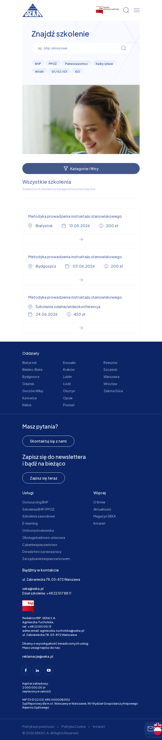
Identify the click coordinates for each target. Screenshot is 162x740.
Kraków (69, 369)
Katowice (29, 398)
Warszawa (111, 376)
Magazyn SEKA (104, 516)
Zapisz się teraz (43, 478)
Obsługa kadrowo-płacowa (43, 537)
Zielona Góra (113, 391)
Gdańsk (28, 384)
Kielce (26, 405)
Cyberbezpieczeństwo (39, 545)
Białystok (29, 362)
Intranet (99, 523)
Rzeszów (111, 362)
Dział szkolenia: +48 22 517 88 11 (46, 593)
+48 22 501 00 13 (39, 626)
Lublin (67, 376)
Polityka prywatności (38, 726)
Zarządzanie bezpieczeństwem (46, 559)
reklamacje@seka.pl (37, 656)
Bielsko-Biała (32, 369)
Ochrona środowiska (38, 530)
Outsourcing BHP (35, 502)
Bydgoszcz (31, 376)
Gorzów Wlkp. (33, 391)
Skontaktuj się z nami (48, 441)
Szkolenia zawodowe (38, 516)
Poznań (69, 405)
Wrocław (110, 384)
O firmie (99, 502)
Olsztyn (69, 391)
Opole (67, 398)
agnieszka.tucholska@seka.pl (62, 630)
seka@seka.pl (32, 588)
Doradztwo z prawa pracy (41, 551)
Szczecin (110, 369)
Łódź (67, 384)
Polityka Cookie (74, 726)
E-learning (30, 523)
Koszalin (69, 362)
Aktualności (102, 509)
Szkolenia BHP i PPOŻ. (38, 509)
